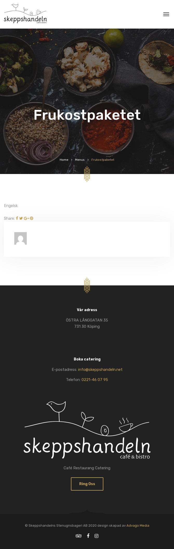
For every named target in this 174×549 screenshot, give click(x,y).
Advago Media (137, 525)
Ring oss (87, 484)
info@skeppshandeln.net (100, 369)
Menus (80, 160)
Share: (9, 218)
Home (64, 160)
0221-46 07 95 (95, 379)
